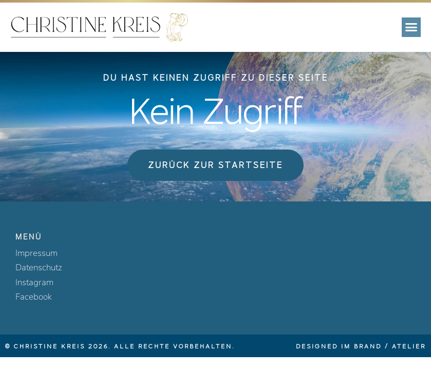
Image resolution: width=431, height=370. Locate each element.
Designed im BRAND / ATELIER (361, 346)
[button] (411, 27)
